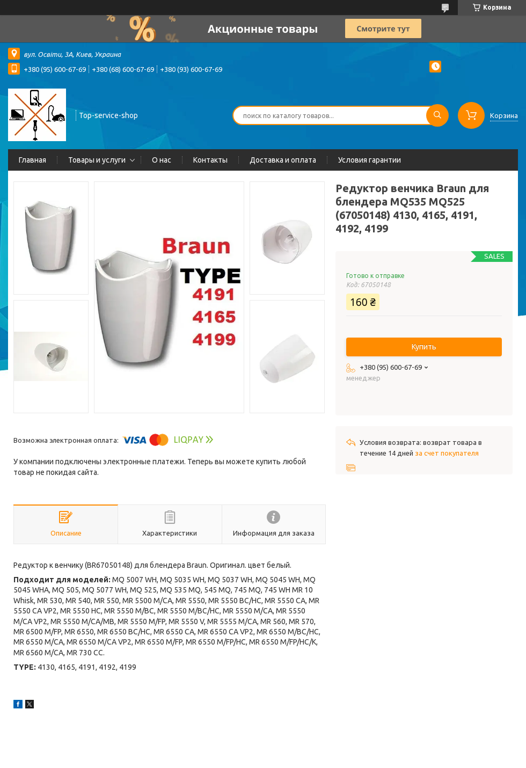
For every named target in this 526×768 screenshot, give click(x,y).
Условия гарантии (369, 160)
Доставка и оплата (283, 160)
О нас (161, 160)
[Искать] (437, 115)
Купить (424, 346)
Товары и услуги (97, 160)
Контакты (210, 160)
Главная (32, 160)
